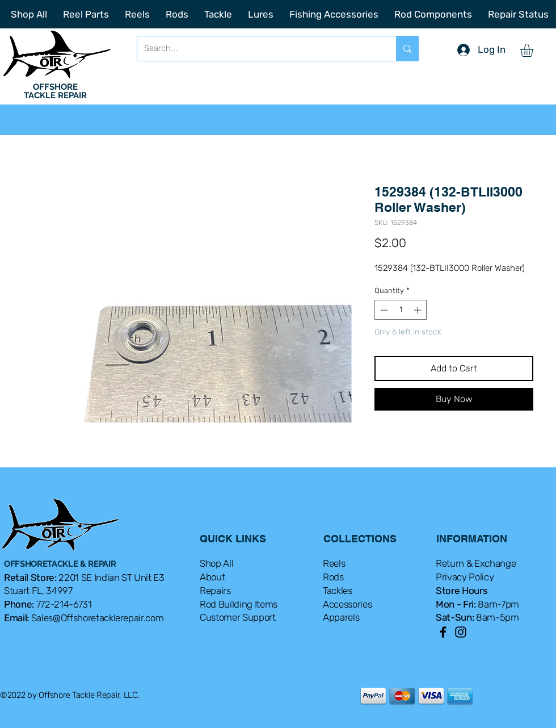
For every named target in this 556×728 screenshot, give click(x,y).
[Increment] (419, 310)
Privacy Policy (465, 577)
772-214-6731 (64, 604)
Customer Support (238, 617)
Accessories (347, 604)
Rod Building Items (238, 604)
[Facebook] (443, 632)
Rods (333, 577)
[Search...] (258, 48)
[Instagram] (460, 632)
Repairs (215, 590)
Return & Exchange (476, 563)
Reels (334, 563)
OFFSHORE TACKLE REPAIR (55, 91)
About (212, 577)
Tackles (337, 590)
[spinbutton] (401, 310)
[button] (534, 50)
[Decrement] (383, 310)
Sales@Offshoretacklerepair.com (97, 618)
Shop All (216, 563)
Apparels (341, 617)
